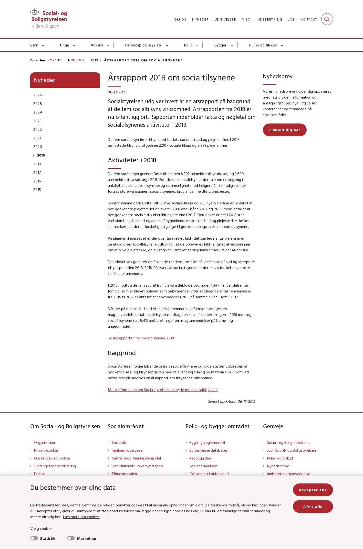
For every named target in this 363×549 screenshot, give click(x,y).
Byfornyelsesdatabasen (208, 450)
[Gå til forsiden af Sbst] (48, 19)
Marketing (86, 538)
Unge (64, 45)
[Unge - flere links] (74, 45)
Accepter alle (313, 489)
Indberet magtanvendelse (288, 473)
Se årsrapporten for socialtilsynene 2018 (141, 338)
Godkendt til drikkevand (209, 473)
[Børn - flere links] (43, 45)
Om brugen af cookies (52, 458)
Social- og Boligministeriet (288, 442)
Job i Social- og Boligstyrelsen (291, 450)
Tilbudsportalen (124, 473)
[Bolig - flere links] (198, 45)
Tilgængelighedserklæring (55, 465)
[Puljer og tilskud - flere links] (282, 45)
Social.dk (119, 442)
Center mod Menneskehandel (136, 458)
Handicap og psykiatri (143, 45)
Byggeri (221, 45)
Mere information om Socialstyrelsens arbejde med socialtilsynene (163, 389)
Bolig (188, 45)
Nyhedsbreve (278, 465)
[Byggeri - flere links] (233, 45)
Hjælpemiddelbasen (128, 450)
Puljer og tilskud (263, 45)
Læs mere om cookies (81, 516)
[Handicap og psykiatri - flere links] (167, 45)
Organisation (44, 442)
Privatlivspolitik (46, 450)
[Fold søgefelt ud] (327, 19)
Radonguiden (200, 458)
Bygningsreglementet (207, 442)
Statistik (47, 538)
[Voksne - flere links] (109, 45)
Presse (39, 473)
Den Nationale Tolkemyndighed (137, 465)
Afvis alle (313, 506)
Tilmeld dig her (285, 129)
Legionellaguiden (203, 465)
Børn (34, 45)
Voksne (97, 45)
